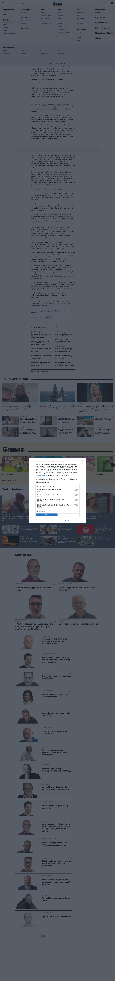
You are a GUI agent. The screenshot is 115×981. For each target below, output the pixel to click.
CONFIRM (47, 514)
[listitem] (57, 486)
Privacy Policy (66, 520)
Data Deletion (49, 520)
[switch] (76, 490)
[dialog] (57, 490)
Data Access (57, 520)
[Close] (82, 461)
